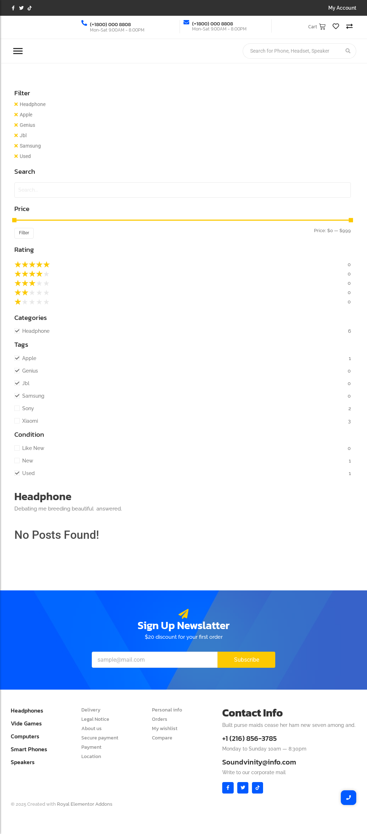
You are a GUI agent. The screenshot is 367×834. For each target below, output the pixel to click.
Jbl (23, 135)
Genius (27, 125)
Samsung (30, 146)
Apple (26, 115)
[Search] (291, 51)
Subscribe (246, 659)
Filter (24, 232)
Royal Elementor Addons (84, 804)
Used (25, 156)
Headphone (33, 104)
